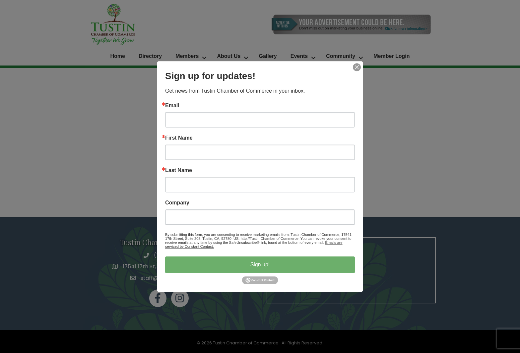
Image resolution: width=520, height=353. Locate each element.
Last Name (178, 170)
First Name (179, 138)
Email (172, 105)
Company (177, 202)
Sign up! (260, 264)
